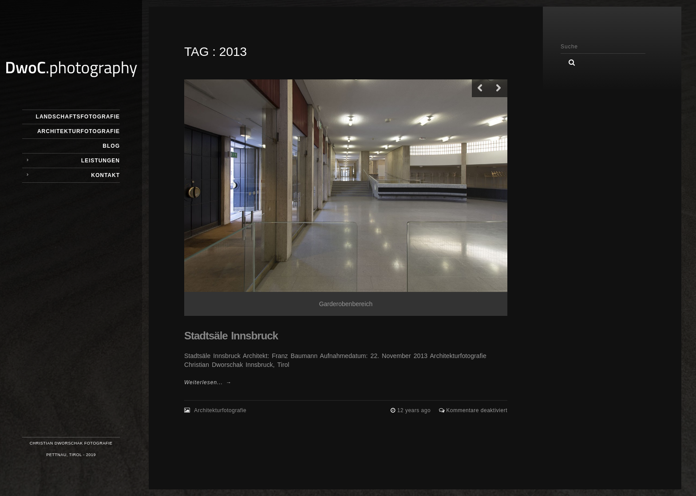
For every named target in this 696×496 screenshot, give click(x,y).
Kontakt (105, 175)
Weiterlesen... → (207, 382)
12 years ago (414, 410)
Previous (481, 88)
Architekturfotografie (78, 131)
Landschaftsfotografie (78, 117)
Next (498, 88)
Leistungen (100, 160)
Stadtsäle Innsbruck (231, 336)
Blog (111, 146)
